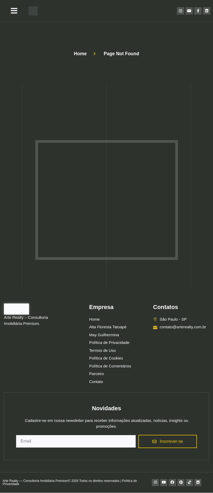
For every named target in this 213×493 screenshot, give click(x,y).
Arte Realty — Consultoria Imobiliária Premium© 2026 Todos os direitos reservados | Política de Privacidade (70, 482)
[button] (14, 10)
